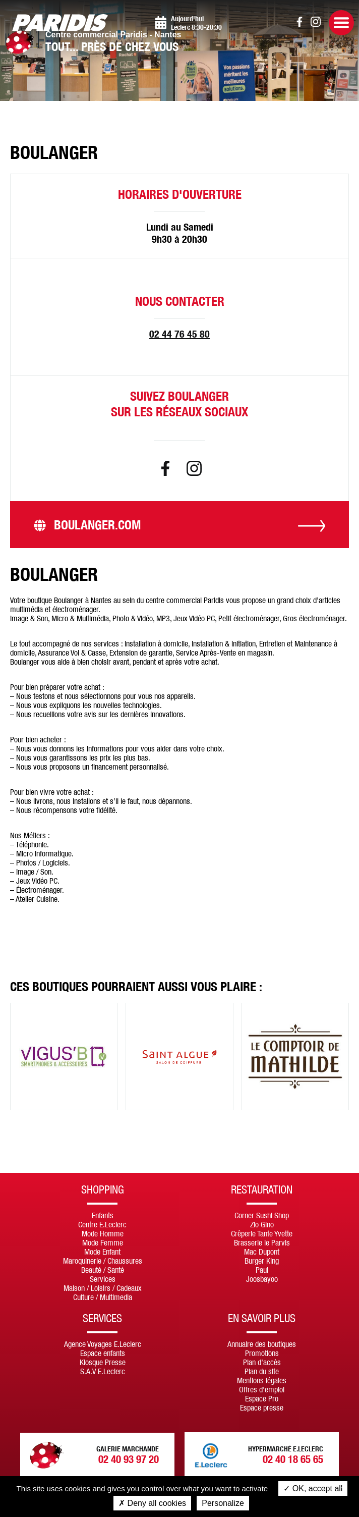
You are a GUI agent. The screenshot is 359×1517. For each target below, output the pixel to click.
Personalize (223, 1503)
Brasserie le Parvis (262, 1242)
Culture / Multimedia (102, 1297)
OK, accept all (312, 1488)
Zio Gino (262, 1224)
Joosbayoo (262, 1278)
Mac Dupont (261, 1251)
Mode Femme (102, 1242)
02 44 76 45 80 (179, 334)
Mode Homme (103, 1233)
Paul (262, 1269)
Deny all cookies (152, 1503)
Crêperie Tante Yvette (261, 1233)
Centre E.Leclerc (102, 1224)
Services (102, 1278)
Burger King (262, 1260)
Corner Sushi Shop (261, 1215)
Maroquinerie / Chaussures (102, 1260)
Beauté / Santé (102, 1269)
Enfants (102, 1215)
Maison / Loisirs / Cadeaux (103, 1287)
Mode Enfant (102, 1251)
